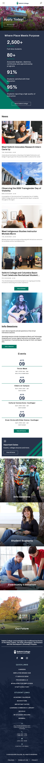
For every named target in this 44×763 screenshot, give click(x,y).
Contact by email (22, 746)
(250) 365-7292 (22, 734)
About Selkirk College (21, 103)
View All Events (21, 431)
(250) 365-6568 (22, 741)
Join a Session (9, 346)
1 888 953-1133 (22, 735)
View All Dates (10, 452)
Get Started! (11, 24)
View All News (21, 288)
